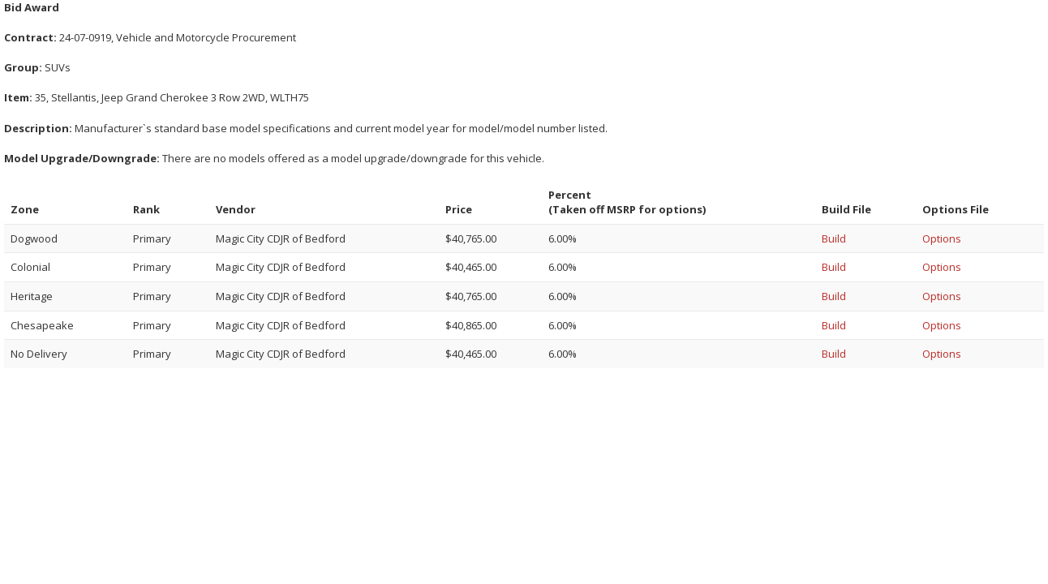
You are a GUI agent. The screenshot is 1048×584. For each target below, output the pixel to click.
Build (834, 238)
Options (941, 238)
